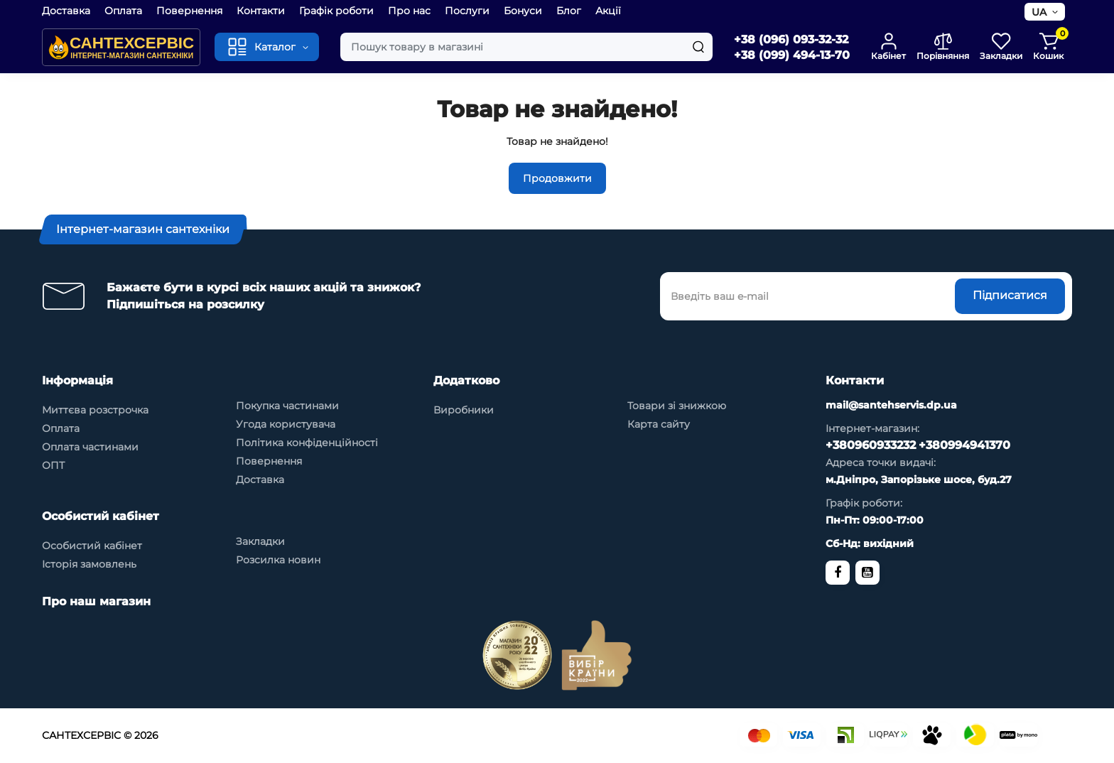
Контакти (261, 10)
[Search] (698, 47)
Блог (568, 10)
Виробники (463, 410)
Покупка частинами (287, 405)
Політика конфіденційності (307, 442)
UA (1039, 12)
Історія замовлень (89, 564)
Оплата (123, 10)
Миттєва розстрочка (95, 410)
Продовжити (557, 178)
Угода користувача (285, 424)
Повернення (189, 10)
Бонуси (523, 10)
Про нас (409, 10)
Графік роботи (336, 10)
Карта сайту (658, 424)
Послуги (467, 10)
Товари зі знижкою (676, 405)
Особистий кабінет (92, 545)
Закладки (260, 541)
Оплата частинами (90, 446)
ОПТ (53, 465)
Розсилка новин (278, 559)
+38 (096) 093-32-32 (791, 39)
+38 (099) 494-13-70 (792, 55)
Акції (608, 10)
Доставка (66, 10)
